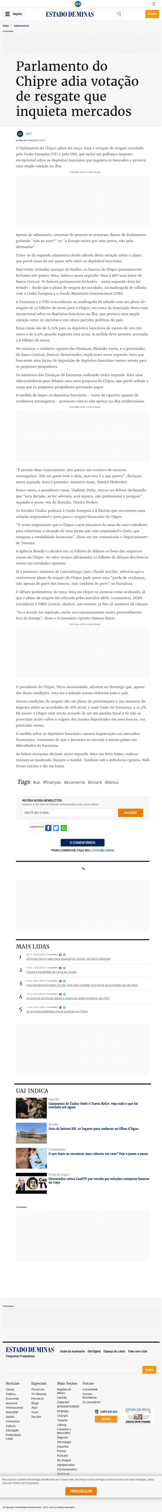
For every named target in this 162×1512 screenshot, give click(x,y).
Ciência (61, 1425)
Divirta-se (63, 1474)
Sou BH (36, 1417)
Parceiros (37, 1398)
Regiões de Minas (64, 1391)
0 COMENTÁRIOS (82, 842)
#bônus (112, 782)
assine (109, 850)
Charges (62, 1416)
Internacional (21, 25)
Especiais (63, 1402)
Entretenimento (67, 1469)
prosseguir (81, 1491)
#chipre (95, 782)
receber (130, 813)
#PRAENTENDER (68, 1406)
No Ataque (64, 1460)
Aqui (34, 1407)
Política (10, 1394)
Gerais (10, 1389)
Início (6, 25)
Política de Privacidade (25, 1483)
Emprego (63, 1411)
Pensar (61, 1451)
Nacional (11, 1403)
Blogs (35, 1403)
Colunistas (13, 1421)
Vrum (34, 1412)
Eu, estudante (91, 1402)
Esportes (63, 1447)
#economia (74, 782)
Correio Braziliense (90, 1395)
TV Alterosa (38, 1394)
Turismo (62, 1420)
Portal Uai (37, 1389)
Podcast (62, 1455)
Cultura (10, 1426)
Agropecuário (66, 1465)
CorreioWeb (90, 1389)
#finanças (52, 782)
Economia (12, 1398)
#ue (36, 782)
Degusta (62, 1437)
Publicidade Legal (13, 1436)
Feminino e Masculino (64, 1431)
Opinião (62, 1397)
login (95, 850)
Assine (152, 14)
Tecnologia (64, 1442)
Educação (12, 1430)
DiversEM (12, 1412)
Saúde (10, 1417)
